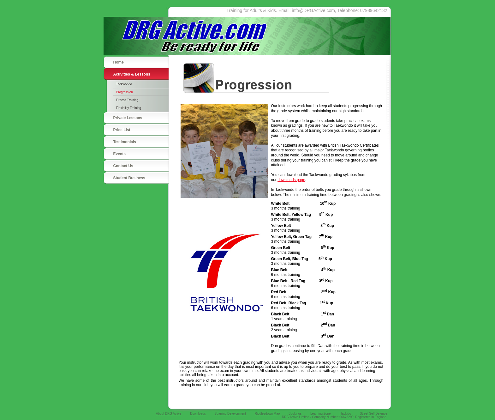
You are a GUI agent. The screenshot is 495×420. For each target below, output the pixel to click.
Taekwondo (124, 84)
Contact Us (123, 166)
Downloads (198, 413)
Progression (124, 92)
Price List (121, 130)
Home (118, 62)
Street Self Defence (373, 413)
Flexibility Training (128, 108)
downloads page (291, 180)
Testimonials (124, 142)
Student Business (129, 178)
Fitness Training (127, 100)
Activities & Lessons (131, 74)
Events (119, 154)
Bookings (295, 413)
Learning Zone (320, 413)
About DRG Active (169, 413)
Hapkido (345, 413)
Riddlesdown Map (267, 413)
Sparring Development (230, 413)
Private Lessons (127, 118)
